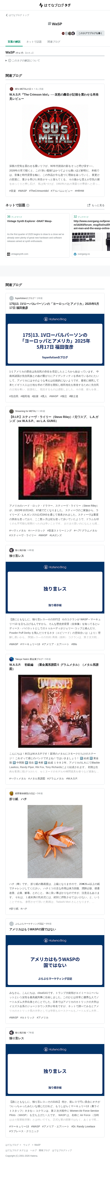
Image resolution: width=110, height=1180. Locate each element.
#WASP (22, 190)
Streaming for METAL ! (26, 411)
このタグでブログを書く (90, 33)
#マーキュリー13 (30, 644)
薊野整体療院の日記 (25, 793)
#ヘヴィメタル (17, 530)
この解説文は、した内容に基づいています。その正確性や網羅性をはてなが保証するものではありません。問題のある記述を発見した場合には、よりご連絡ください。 (22, 61)
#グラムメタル (55, 778)
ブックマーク (14, 216)
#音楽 (12, 190)
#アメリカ (42, 1017)
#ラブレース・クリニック (24, 1131)
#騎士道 (73, 396)
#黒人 (44, 396)
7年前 (31, 1032)
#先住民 (13, 396)
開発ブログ (44, 1150)
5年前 (48, 659)
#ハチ (24, 908)
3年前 (42, 411)
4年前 (31, 550)
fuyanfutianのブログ (25, 298)
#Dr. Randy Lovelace (83, 1126)
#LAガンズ (56, 535)
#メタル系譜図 (36, 778)
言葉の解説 (14, 41)
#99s (74, 644)
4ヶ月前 (40, 89)
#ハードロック (36, 530)
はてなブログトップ (62, 1150)
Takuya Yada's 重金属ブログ (29, 659)
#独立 (63, 396)
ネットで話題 (34, 41)
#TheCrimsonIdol (39, 190)
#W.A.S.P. (71, 778)
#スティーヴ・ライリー (22, 535)
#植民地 (25, 396)
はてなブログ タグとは (16, 1150)
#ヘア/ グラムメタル (85, 530)
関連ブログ (54, 41)
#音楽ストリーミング (59, 530)
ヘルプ (33, 1150)
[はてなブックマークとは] (27, 205)
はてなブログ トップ (17, 15)
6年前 (49, 924)
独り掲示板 (20, 550)
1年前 (40, 298)
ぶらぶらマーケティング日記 (29, 924)
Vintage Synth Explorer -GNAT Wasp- (29, 221)
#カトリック (27, 1017)
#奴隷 (35, 396)
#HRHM (79, 190)
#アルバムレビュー (62, 190)
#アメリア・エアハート (55, 644)
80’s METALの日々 (24, 89)
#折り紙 (13, 908)
